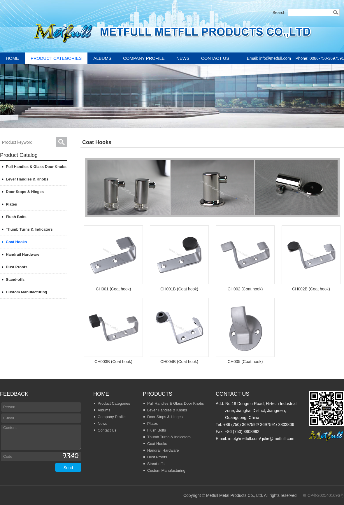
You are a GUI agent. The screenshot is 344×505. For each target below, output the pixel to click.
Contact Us (215, 58)
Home (12, 58)
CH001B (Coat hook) (179, 258)
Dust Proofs (16, 267)
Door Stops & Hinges (25, 192)
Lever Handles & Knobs (27, 179)
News (182, 58)
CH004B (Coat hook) (179, 331)
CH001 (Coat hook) (113, 258)
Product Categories (56, 58)
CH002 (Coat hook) (245, 258)
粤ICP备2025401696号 (323, 495)
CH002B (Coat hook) (311, 258)
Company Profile (144, 58)
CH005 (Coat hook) (245, 331)
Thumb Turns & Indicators (29, 229)
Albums (102, 58)
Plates (11, 204)
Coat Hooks (16, 242)
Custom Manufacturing (26, 292)
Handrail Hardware (22, 254)
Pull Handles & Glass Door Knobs (36, 166)
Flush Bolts (16, 217)
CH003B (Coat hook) (113, 331)
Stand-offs (15, 279)
